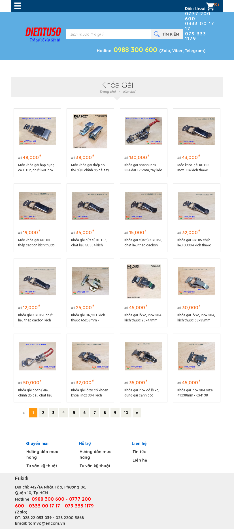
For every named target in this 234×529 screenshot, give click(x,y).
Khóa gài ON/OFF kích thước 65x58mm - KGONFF (88, 318)
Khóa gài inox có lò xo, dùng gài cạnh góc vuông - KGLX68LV (141, 393)
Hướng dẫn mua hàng (42, 454)
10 (126, 412)
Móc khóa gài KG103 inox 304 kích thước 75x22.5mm (194, 168)
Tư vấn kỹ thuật (41, 465)
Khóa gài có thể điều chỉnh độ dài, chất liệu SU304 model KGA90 (35, 393)
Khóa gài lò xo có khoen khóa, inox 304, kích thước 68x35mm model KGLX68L (90, 393)
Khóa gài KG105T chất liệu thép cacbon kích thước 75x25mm (35, 318)
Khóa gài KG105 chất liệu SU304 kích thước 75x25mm (194, 243)
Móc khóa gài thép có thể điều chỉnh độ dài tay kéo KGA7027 (90, 168)
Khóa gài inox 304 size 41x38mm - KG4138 (195, 392)
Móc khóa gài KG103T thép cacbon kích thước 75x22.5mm (36, 243)
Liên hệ (140, 460)
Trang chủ (107, 91)
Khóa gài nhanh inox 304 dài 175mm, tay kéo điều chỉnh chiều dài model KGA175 (143, 168)
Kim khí (129, 91)
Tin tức (139, 451)
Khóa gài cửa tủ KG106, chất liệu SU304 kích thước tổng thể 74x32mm (89, 243)
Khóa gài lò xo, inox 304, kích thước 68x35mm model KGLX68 (196, 318)
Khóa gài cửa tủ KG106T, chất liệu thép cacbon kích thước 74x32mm (143, 243)
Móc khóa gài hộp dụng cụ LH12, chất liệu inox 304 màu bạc (36, 168)
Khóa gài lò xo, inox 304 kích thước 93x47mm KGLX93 (142, 318)
